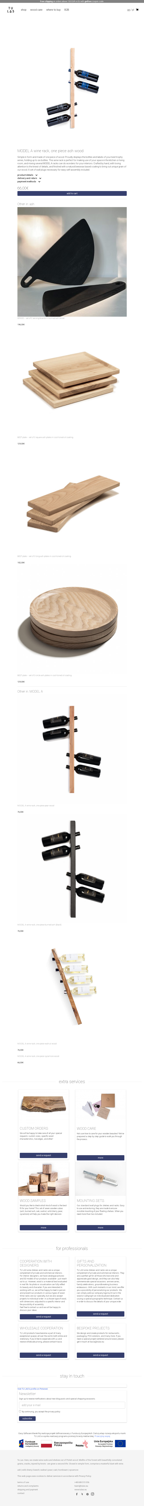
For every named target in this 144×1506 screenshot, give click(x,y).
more (100, 1157)
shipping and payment (27, 1489)
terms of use (23, 1482)
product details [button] (25, 175)
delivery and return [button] (27, 178)
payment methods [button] (27, 181)
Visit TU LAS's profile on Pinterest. (32, 1389)
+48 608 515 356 (81, 1482)
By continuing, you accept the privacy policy (39, 1411)
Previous (15, 92)
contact (20, 1493)
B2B (66, 9)
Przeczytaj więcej (102, 1436)
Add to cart (72, 193)
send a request (43, 1155)
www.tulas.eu (80, 1489)
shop (23, 9)
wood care (36, 9)
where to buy (53, 9)
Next (129, 92)
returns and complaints (27, 1486)
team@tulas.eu (81, 1486)
